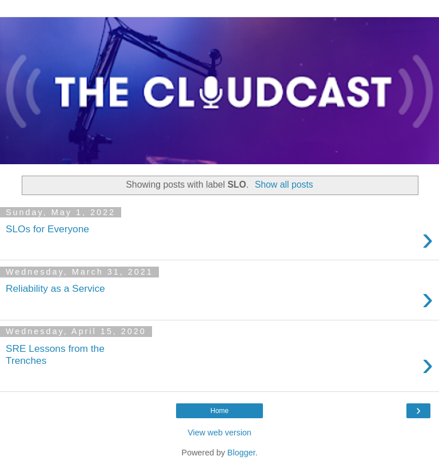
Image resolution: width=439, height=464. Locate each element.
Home (219, 411)
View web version (219, 432)
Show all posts (284, 184)
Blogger (242, 452)
